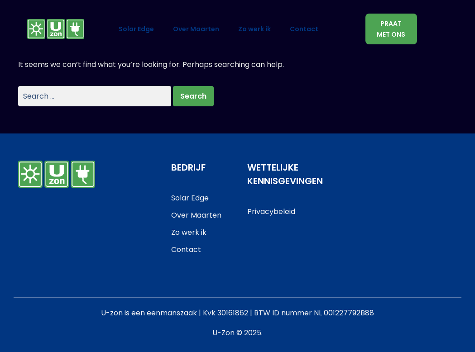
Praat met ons (391, 29)
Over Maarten (196, 28)
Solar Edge (136, 28)
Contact (304, 28)
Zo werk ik (254, 28)
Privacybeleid (271, 211)
